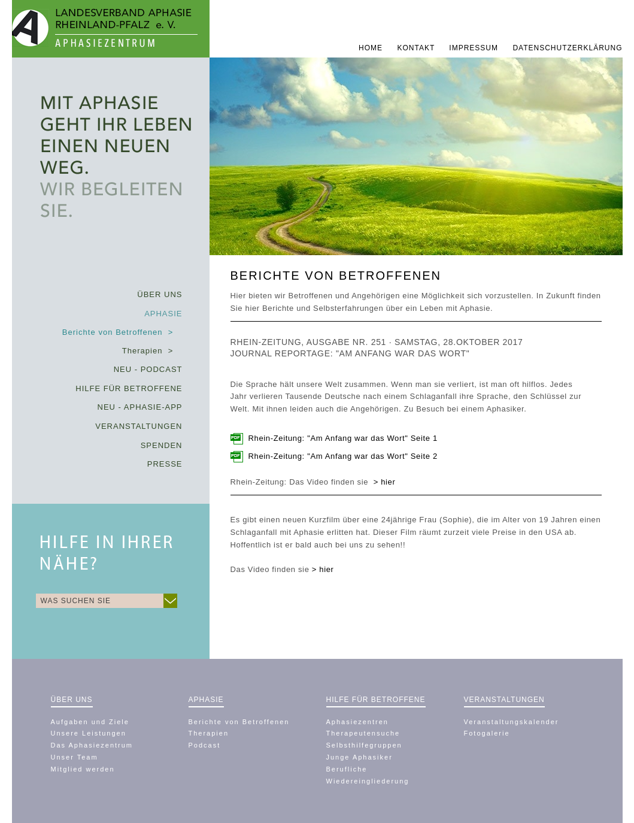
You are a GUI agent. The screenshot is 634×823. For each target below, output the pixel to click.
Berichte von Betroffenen (239, 721)
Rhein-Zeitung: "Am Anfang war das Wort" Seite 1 (343, 438)
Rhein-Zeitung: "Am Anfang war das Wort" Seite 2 (343, 456)
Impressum (474, 48)
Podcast (205, 745)
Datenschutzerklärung (567, 48)
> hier (323, 569)
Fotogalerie (487, 733)
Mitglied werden (83, 769)
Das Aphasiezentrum (92, 745)
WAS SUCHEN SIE (76, 601)
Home (372, 48)
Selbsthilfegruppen (364, 745)
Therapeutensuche (363, 733)
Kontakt (417, 48)
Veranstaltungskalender (511, 721)
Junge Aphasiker (359, 757)
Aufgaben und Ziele (90, 721)
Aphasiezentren (357, 721)
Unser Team (74, 757)
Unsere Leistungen (88, 733)
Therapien (209, 733)
